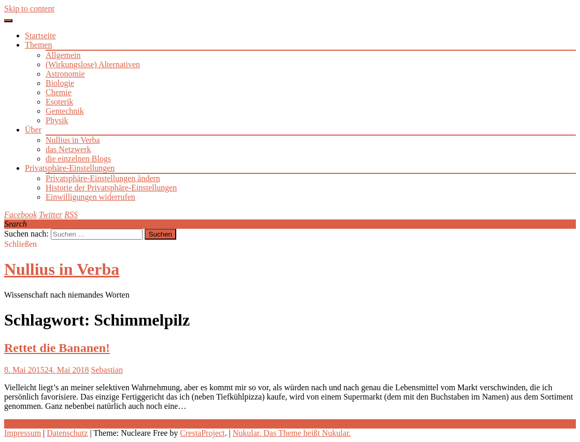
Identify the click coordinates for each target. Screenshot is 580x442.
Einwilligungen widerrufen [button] (90, 197)
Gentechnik (65, 111)
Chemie (59, 92)
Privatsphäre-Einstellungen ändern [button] (103, 178)
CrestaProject (202, 433)
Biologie (60, 83)
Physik (57, 120)
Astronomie (65, 73)
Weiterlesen (23, 423)
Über (33, 129)
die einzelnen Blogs (78, 158)
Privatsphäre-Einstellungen (70, 168)
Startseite (40, 35)
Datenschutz (67, 433)
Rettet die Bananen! (57, 348)
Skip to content (29, 8)
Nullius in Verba (73, 140)
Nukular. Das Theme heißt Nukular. (292, 433)
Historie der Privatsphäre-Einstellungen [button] (111, 187)
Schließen (20, 244)
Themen (38, 44)
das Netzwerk (68, 149)
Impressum (22, 433)
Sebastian (107, 369)
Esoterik (59, 101)
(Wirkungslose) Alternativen (93, 64)
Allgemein (63, 55)
